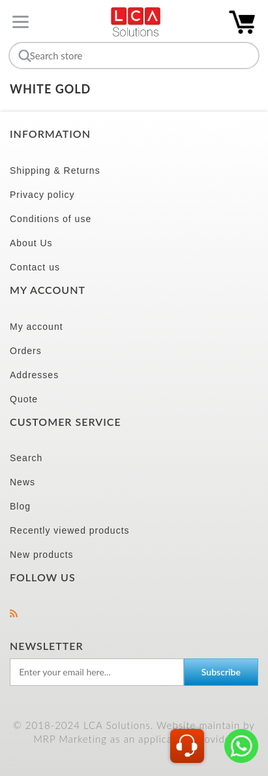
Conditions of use (50, 219)
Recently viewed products (70, 530)
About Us (31, 243)
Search (26, 458)
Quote (24, 399)
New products (42, 554)
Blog (20, 506)
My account (36, 326)
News (22, 482)
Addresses (34, 375)
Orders (26, 351)
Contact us (35, 267)
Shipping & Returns (55, 170)
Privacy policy (42, 194)
